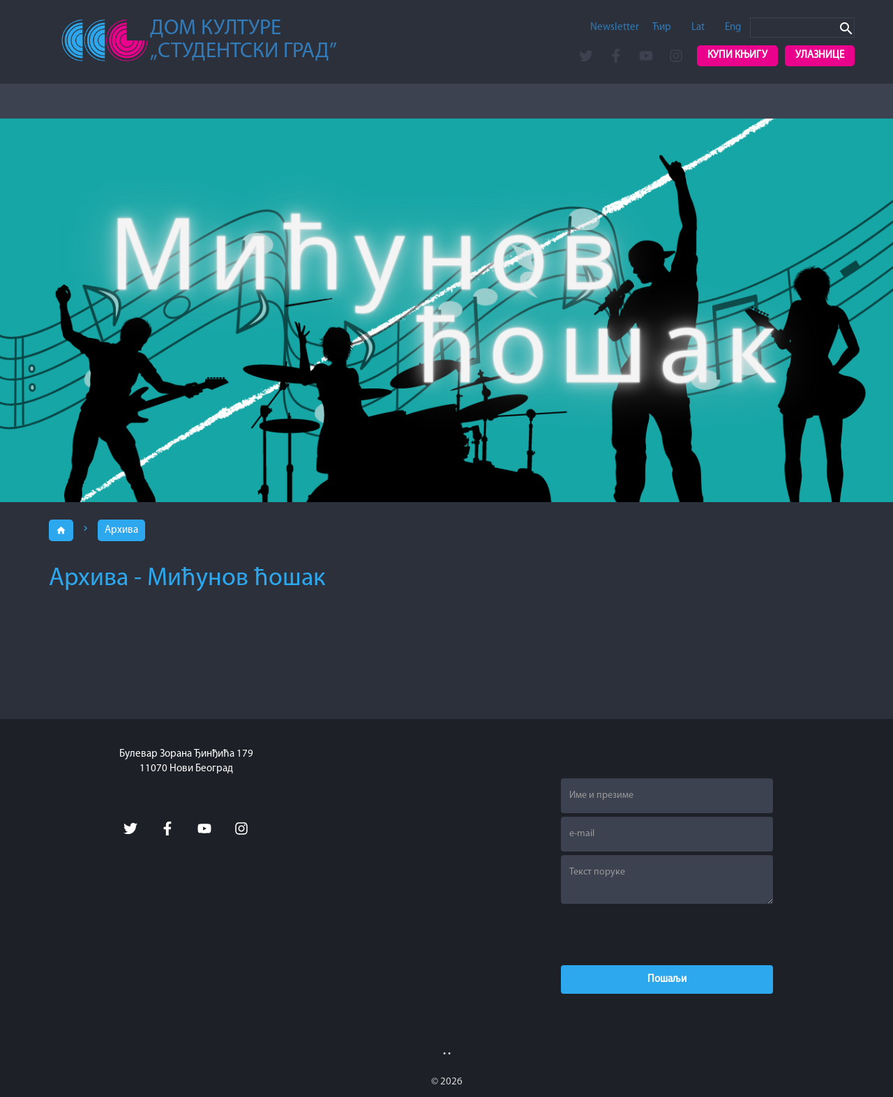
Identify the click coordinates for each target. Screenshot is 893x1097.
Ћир (661, 27)
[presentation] (667, 934)
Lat (698, 27)
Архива (121, 530)
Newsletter (614, 27)
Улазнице (819, 55)
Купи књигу (737, 55)
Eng (733, 27)
